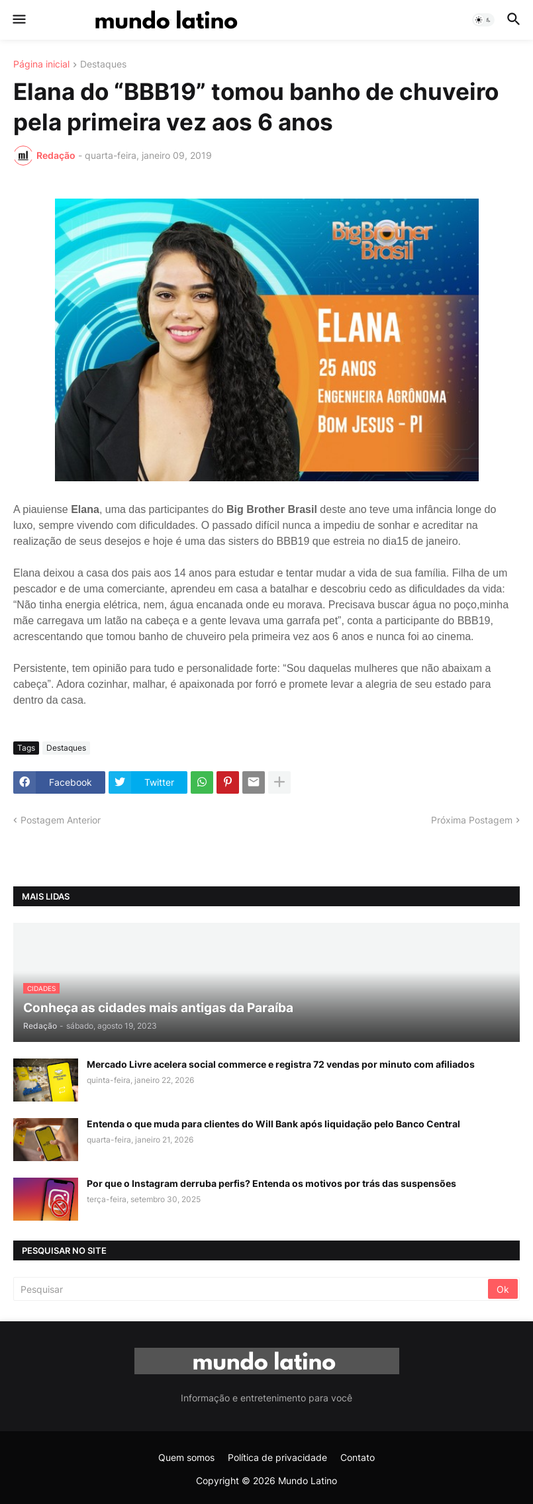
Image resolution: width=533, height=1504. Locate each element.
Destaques (103, 65)
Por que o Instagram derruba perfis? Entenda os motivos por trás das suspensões (271, 1183)
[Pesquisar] (251, 1289)
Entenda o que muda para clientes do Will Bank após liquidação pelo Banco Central (273, 1123)
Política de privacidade (277, 1457)
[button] (18, 20)
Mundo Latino (307, 1480)
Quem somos (186, 1457)
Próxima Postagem (471, 819)
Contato (357, 1457)
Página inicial (41, 65)
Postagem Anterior (61, 819)
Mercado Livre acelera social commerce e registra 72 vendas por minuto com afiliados (281, 1064)
